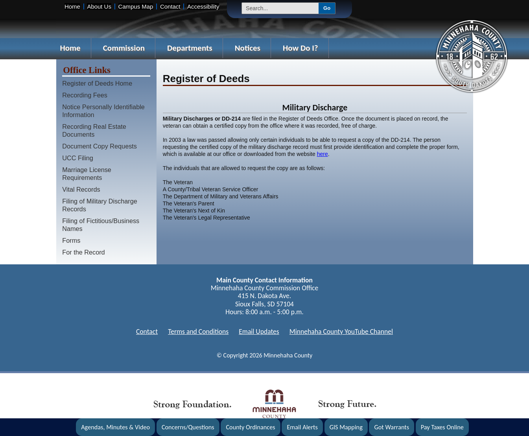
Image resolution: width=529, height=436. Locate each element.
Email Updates (259, 331)
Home (72, 6)
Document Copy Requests (99, 146)
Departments (189, 48)
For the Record (83, 252)
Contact (170, 6)
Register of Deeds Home (97, 83)
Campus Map (135, 6)
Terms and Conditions (198, 331)
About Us (99, 6)
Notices (247, 48)
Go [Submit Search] (326, 8)
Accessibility (203, 6)
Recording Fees (84, 95)
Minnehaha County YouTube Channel (341, 331)
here (322, 154)
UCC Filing (77, 157)
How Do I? (300, 48)
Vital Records (81, 189)
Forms (71, 240)
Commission (124, 48)
